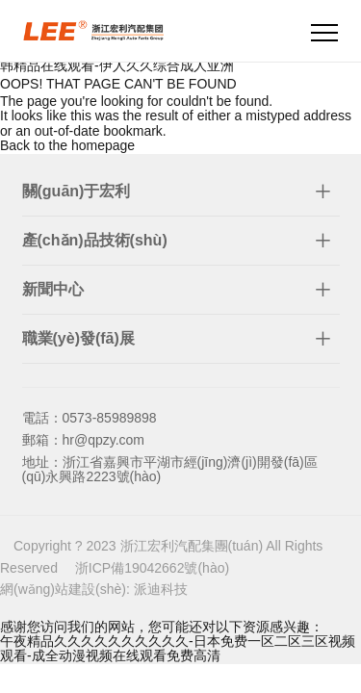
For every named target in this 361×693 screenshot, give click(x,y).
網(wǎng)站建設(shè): (67, 589)
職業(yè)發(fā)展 (78, 338)
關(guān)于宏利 (76, 191)
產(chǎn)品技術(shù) (95, 240)
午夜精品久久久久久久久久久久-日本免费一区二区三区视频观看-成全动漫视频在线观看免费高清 (177, 648)
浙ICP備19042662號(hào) (152, 568)
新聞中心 (53, 289)
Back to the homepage (67, 145)
